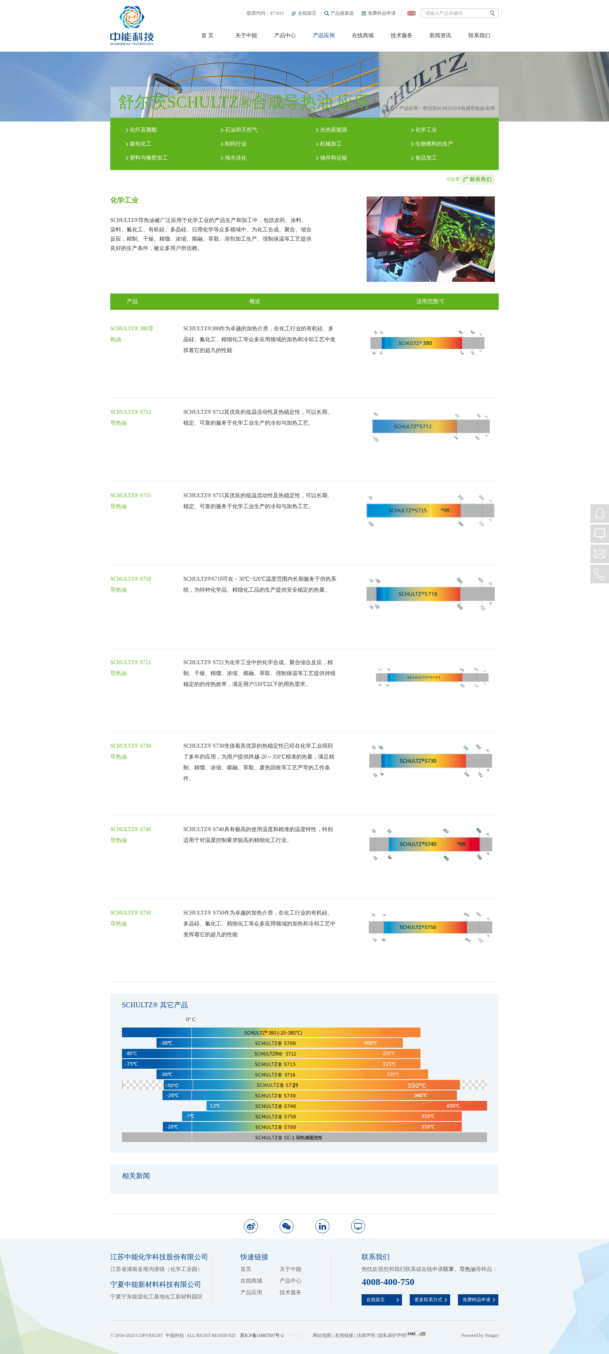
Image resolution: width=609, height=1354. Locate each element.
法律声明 (366, 1335)
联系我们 (479, 35)
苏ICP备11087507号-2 (262, 1335)
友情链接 (344, 1335)
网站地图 (322, 1335)
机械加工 (331, 144)
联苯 (448, 1269)
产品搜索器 (342, 13)
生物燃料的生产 (434, 144)
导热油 (467, 1269)
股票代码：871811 (265, 13)
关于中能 (246, 35)
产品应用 (324, 35)
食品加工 (426, 158)
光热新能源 (333, 130)
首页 (389, 108)
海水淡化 (236, 158)
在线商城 (363, 35)
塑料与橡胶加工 (149, 158)
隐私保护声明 (392, 1335)
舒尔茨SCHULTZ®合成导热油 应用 (459, 108)
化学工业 (426, 130)
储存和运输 (333, 158)
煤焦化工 (140, 144)
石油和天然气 (241, 130)
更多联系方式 (428, 1299)
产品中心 (285, 35)
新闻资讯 (440, 35)
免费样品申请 (382, 13)
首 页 (207, 35)
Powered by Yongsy (480, 1335)
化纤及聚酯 (143, 130)
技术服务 (401, 35)
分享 (455, 179)
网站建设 (297, 1335)
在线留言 (307, 13)
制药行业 (236, 144)
